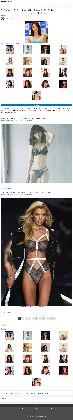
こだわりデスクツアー (20, 393)
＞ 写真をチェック (6, 188)
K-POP (46, 393)
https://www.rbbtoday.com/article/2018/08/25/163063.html (16, 120)
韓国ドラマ (40, 393)
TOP (37, 405)
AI (27, 393)
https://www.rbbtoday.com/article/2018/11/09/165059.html (16, 194)
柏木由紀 (4, 325)
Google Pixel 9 (33, 393)
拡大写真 (37, 105)
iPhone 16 (11, 393)
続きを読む (52, 318)
